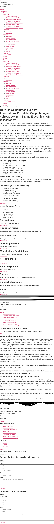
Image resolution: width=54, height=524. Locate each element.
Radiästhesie (6, 29)
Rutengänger (9, 33)
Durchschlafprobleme (11, 39)
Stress (7, 49)
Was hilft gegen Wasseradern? (13, 26)
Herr (6, 462)
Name (1, 463)
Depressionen (9, 36)
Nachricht (2, 477)
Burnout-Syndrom (10, 46)
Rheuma (8, 51)
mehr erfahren (3, 225)
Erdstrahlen (8, 31)
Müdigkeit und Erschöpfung (12, 41)
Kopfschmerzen (10, 43)
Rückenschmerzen (10, 44)
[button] (3, 2)
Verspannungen (9, 48)
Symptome (5, 34)
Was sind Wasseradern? (12, 16)
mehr (1, 183)
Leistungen (5, 53)
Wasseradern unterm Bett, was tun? (14, 28)
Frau (2, 462)
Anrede (2, 460)
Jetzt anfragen (3, 203)
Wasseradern (3, 11)
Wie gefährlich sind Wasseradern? (14, 23)
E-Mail (1, 472)
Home (4, 13)
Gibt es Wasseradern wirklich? (13, 19)
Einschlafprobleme (10, 38)
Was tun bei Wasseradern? (12, 18)
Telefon (2, 468)
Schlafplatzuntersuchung (12, 54)
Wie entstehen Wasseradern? (13, 21)
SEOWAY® (7, 454)
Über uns (5, 56)
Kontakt (5, 58)
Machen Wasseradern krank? (13, 24)
